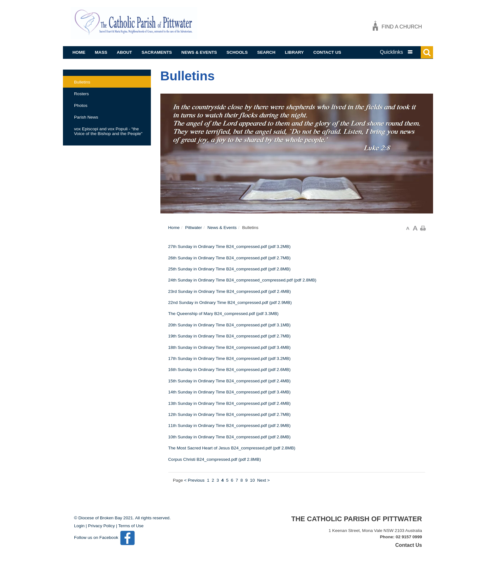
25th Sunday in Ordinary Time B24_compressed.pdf (229, 269)
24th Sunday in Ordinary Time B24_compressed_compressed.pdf (242, 280)
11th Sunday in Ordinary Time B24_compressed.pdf (229, 425)
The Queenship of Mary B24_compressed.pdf (223, 313)
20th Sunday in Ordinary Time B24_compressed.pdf (229, 325)
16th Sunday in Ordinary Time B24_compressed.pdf (229, 369)
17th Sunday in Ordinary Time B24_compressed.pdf (229, 358)
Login (79, 525)
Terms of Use (131, 525)
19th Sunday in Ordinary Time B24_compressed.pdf (229, 336)
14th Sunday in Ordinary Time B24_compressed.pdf (229, 392)
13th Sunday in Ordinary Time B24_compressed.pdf (229, 403)
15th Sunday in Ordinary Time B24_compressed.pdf (229, 381)
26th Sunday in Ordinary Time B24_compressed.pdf (229, 258)
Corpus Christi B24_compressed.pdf (214, 459)
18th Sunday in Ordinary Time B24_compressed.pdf (229, 347)
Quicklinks (391, 52)
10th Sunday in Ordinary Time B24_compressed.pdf (229, 437)
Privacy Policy (101, 525)
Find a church (401, 26)
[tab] (403, 52)
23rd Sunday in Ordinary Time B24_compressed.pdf (229, 291)
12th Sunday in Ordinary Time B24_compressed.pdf (229, 414)
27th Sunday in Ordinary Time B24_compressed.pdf (229, 246)
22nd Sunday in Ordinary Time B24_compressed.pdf (230, 302)
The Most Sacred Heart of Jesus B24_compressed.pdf (231, 448)
